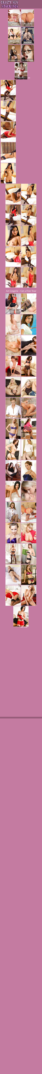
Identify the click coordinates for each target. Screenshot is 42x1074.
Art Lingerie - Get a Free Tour (21, 290)
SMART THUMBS (24, 627)
